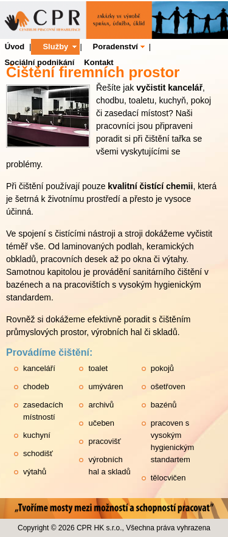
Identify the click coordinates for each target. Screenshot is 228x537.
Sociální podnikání (40, 62)
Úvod (15, 46)
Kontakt (98, 62)
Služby (55, 46)
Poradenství (115, 46)
